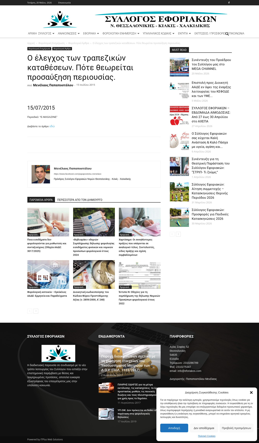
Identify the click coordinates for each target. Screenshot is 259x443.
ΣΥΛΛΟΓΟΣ (46, 33)
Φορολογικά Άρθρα (78, 43)
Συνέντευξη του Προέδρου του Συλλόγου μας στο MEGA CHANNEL (211, 64)
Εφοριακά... (34, 234)
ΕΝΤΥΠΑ (184, 33)
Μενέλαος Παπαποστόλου (53, 85)
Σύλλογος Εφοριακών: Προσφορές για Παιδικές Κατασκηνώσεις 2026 (210, 214)
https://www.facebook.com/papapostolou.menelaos (77, 174)
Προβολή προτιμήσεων (236, 428)
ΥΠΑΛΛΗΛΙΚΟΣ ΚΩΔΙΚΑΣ (159, 33)
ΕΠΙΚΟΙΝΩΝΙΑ (236, 33)
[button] (251, 392)
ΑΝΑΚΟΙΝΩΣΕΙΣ (69, 33)
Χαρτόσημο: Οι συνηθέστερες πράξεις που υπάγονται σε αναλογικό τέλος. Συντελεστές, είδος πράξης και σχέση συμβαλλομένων (137, 247)
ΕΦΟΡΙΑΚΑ (91, 33)
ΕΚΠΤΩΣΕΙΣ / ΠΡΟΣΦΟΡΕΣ (210, 33)
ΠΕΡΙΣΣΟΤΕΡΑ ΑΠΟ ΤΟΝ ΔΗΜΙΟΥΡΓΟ (79, 199)
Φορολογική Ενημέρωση (51, 43)
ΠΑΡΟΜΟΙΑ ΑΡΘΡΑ (41, 199)
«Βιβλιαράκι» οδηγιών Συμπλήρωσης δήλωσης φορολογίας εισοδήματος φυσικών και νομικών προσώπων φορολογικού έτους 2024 (93, 247)
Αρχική (31, 43)
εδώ (52, 126)
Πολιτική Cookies (207, 436)
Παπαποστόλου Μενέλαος (201, 378)
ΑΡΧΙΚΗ (32, 33)
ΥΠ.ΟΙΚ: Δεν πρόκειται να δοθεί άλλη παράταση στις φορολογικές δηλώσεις (139, 414)
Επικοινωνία (64, 2)
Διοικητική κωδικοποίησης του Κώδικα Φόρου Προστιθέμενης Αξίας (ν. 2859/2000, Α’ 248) (91, 296)
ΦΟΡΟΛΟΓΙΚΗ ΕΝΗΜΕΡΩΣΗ (121, 33)
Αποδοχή (174, 428)
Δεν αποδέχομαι (204, 428)
